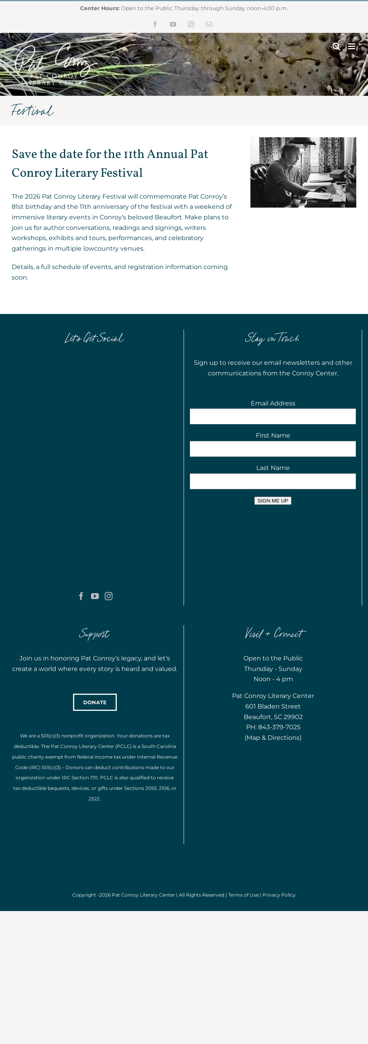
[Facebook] (81, 392)
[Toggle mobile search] (336, 46)
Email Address (273, 403)
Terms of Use (243, 795)
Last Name (273, 468)
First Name (273, 435)
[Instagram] (109, 392)
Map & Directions (273, 638)
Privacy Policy (279, 795)
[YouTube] (95, 392)
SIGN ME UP (272, 501)
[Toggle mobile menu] (352, 46)
